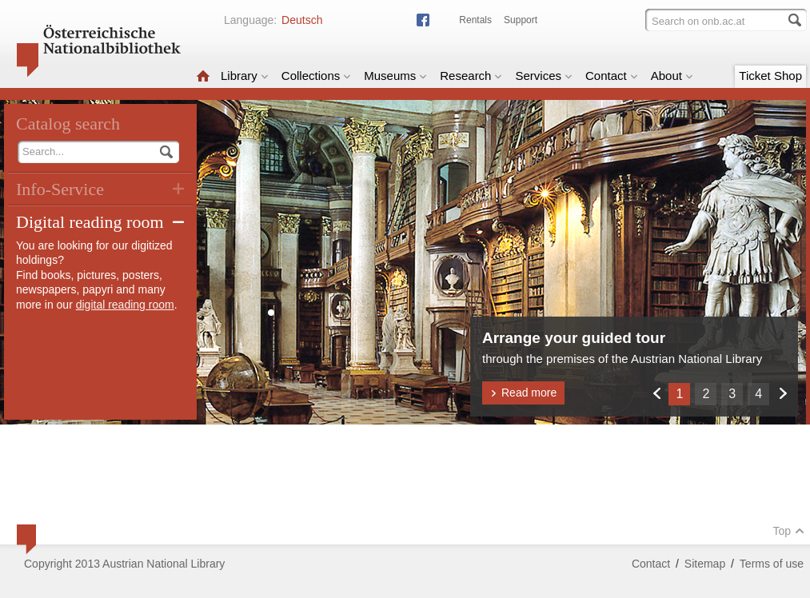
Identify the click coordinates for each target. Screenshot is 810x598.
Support (520, 20)
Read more (523, 392)
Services (544, 75)
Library (245, 75)
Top (788, 530)
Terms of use (772, 563)
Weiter (782, 393)
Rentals (475, 20)
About (672, 75)
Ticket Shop (770, 75)
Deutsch (301, 20)
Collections (316, 75)
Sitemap (704, 563)
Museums (395, 75)
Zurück (656, 393)
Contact (611, 75)
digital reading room (125, 304)
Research (471, 75)
